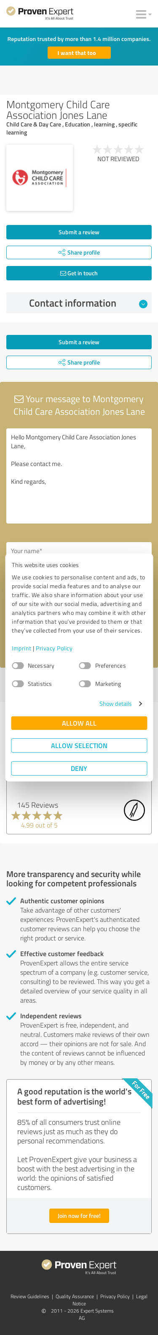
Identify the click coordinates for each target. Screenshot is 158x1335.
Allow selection (79, 745)
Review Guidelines (30, 1296)
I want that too (77, 52)
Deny (79, 768)
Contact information (88, 303)
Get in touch (79, 273)
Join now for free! (79, 1216)
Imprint (22, 648)
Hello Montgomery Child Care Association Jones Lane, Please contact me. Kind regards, (79, 476)
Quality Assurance (75, 1296)
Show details (115, 703)
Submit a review (79, 232)
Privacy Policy (54, 648)
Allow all (79, 723)
